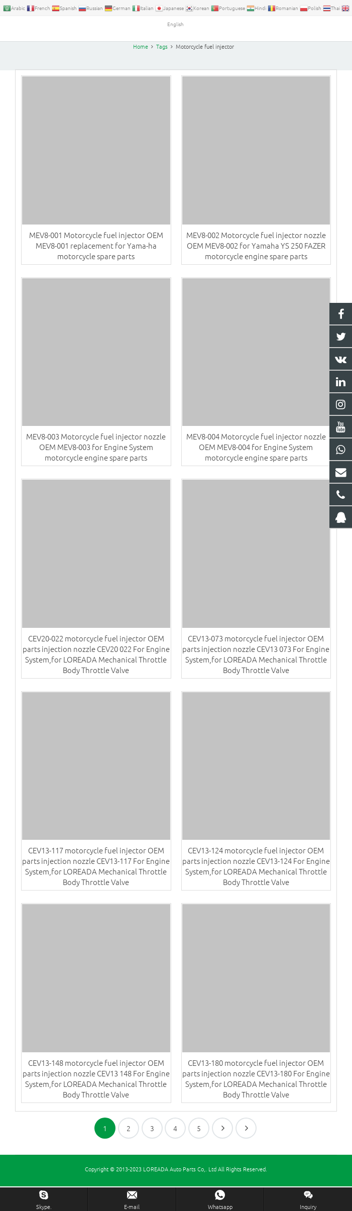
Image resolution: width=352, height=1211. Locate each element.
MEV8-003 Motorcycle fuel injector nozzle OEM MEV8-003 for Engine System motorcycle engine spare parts (96, 467)
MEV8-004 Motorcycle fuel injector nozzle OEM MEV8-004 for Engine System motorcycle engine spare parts (256, 467)
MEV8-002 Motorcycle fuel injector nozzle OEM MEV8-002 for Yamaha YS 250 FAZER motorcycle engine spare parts (256, 265)
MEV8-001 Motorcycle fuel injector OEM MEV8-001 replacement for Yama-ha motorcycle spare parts (96, 265)
